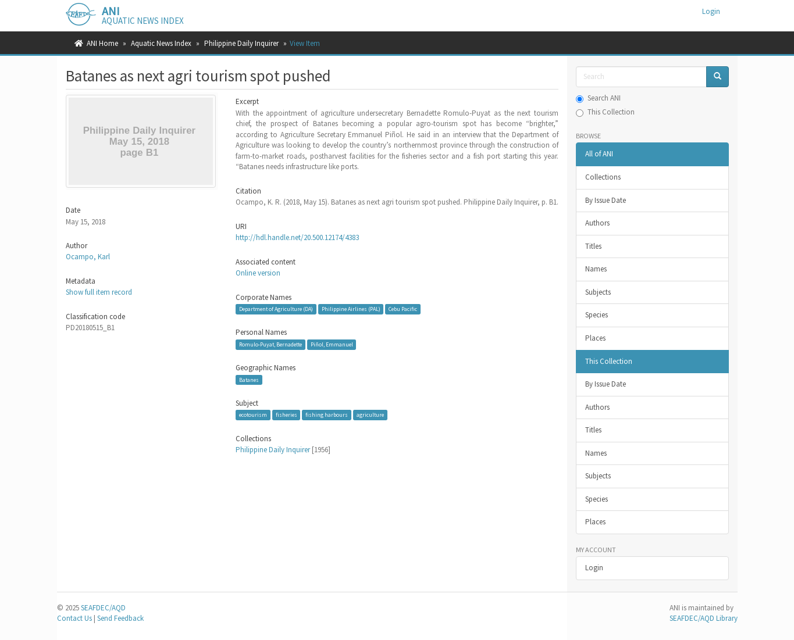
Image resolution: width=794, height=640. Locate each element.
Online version (258, 273)
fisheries (286, 415)
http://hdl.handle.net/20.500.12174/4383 (297, 237)
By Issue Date (605, 200)
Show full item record (99, 292)
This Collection (605, 112)
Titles (593, 246)
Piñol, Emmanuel (332, 344)
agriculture (370, 415)
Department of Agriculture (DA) (276, 309)
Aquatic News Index (161, 43)
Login (594, 568)
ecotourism (253, 415)
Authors (597, 223)
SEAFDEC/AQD (103, 608)
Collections (603, 177)
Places (595, 338)
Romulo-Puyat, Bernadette (270, 344)
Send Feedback (120, 618)
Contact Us (74, 618)
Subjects (598, 292)
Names (596, 269)
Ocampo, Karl (88, 257)
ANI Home (102, 43)
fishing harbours (326, 415)
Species (596, 315)
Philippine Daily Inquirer (241, 43)
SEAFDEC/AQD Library (704, 618)
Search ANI (598, 98)
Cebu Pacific (403, 309)
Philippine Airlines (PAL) (351, 309)
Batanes (249, 380)
